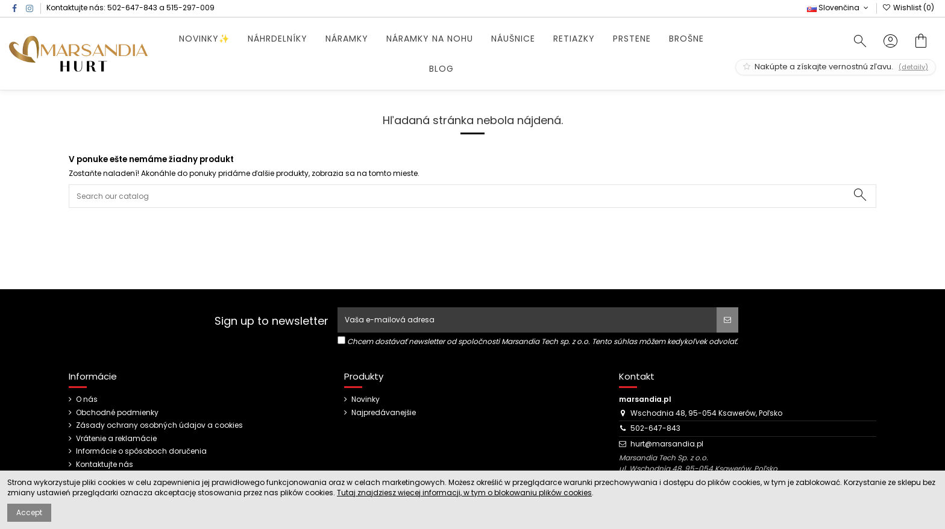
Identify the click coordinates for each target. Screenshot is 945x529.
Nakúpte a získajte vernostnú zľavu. (835, 66)
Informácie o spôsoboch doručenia (141, 451)
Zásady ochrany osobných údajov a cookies (159, 425)
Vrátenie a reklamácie (116, 438)
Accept (29, 512)
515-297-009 (190, 7)
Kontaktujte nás (104, 464)
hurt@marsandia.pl (666, 444)
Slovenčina (838, 7)
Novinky (365, 399)
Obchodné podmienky (117, 413)
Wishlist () (908, 7)
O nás (87, 399)
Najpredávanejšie (383, 413)
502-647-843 (132, 7)
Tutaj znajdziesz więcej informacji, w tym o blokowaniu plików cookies (464, 492)
